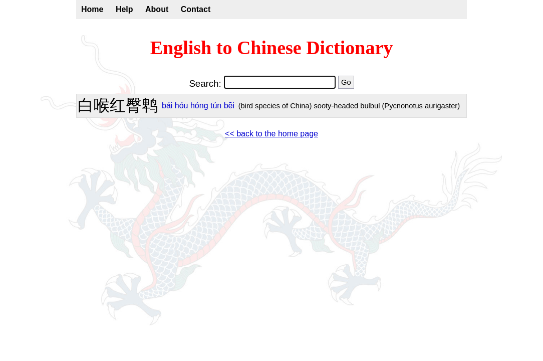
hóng (199, 105)
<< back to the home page (271, 133)
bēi (229, 105)
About (156, 9)
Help (124, 9)
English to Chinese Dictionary (271, 47)
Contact (196, 9)
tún (215, 105)
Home (92, 9)
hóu (181, 105)
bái (167, 105)
